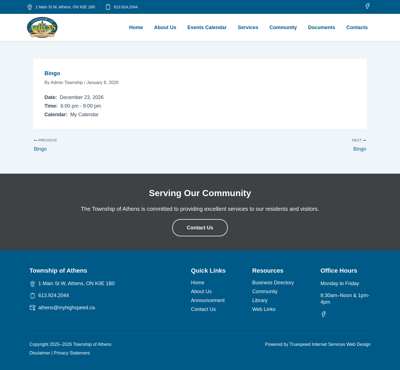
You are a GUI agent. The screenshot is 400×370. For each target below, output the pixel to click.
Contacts (357, 27)
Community (283, 27)
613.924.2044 (126, 7)
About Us (165, 27)
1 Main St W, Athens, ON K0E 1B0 (65, 7)
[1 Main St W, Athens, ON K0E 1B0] (30, 7)
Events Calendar (207, 27)
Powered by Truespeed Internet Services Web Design (318, 344)
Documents (321, 27)
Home (136, 27)
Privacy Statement (72, 353)
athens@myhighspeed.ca (66, 307)
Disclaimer (39, 353)
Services (248, 27)
